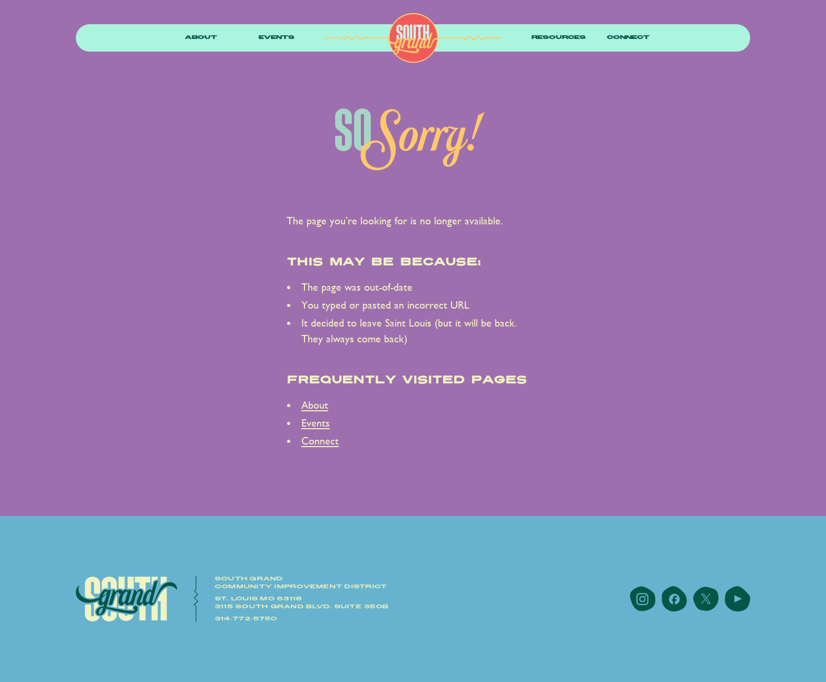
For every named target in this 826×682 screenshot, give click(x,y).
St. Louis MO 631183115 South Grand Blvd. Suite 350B (302, 602)
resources (559, 37)
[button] (201, 38)
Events (276, 37)
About (201, 37)
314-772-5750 (246, 618)
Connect (628, 37)
